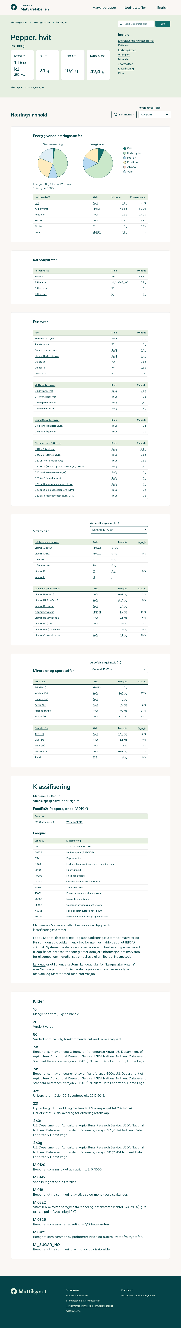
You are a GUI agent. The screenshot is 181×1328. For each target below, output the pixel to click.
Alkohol (38, 226)
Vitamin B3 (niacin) (44, 606)
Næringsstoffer (135, 7)
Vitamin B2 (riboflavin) (46, 600)
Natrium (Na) (41, 699)
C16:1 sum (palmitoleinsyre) (49, 425)
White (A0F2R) (74, 822)
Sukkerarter (41, 282)
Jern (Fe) (39, 734)
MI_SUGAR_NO (119, 282)
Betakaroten (43, 565)
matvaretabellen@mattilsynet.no (138, 1295)
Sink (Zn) (39, 739)
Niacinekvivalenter (44, 611)
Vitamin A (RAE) (43, 547)
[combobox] (136, 24)
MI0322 (97, 553)
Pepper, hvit (62, 22)
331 (113, 276)
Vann (37, 232)
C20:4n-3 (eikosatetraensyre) (50, 472)
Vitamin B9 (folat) (44, 623)
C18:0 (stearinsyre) (45, 408)
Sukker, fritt (40, 294)
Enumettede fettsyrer (46, 350)
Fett (37, 203)
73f (113, 361)
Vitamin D (40, 571)
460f (95, 203)
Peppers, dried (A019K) (68, 808)
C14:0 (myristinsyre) (45, 396)
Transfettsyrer (42, 344)
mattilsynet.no (73, 1310)
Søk (163, 23)
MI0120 (97, 687)
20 (94, 565)
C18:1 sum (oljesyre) (45, 431)
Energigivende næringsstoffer (136, 40)
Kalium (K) (40, 704)
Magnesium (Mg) (43, 710)
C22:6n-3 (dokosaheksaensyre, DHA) (54, 495)
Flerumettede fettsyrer (47, 356)
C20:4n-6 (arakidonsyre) (48, 478)
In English (161, 7)
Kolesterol (40, 373)
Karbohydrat (41, 208)
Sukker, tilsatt (42, 288)
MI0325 (97, 547)
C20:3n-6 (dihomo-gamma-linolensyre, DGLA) (59, 466)
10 (94, 577)
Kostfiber (40, 214)
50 (94, 226)
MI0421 (97, 611)
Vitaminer (124, 54)
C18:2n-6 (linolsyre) (45, 449)
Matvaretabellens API (77, 1295)
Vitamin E (40, 577)
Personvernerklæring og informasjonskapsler (89, 1305)
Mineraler (123, 59)
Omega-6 (40, 367)
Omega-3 (40, 361)
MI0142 (97, 232)
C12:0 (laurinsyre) (44, 390)
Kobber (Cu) (41, 751)
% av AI (142, 542)
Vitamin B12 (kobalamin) (47, 629)
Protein (38, 220)
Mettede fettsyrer (44, 338)
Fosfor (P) (40, 716)
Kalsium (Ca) (41, 693)
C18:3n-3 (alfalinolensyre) (48, 454)
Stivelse (39, 276)
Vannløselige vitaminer (47, 588)
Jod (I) (38, 757)
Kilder (121, 73)
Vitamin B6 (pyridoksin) (47, 617)
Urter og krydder (42, 22)
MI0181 (96, 208)
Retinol (40, 559)
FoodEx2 (39, 938)
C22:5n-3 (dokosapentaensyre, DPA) (54, 489)
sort (27, 87)
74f (113, 367)
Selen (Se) (40, 745)
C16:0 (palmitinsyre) (45, 402)
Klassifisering (126, 68)
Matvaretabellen (34, 9)
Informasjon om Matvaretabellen (83, 1300)
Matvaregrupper (104, 7)
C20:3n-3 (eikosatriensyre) (49, 460)
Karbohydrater (127, 50)
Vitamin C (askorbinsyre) (48, 635)
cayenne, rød (38, 87)
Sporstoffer (125, 64)
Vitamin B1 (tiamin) (44, 594)
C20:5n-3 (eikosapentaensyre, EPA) (53, 484)
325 (95, 757)
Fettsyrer (123, 45)
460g (114, 390)
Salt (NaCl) (40, 687)
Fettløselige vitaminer (47, 542)
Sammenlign (124, 114)
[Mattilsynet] (28, 1291)
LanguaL (39, 964)
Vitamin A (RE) (42, 553)
